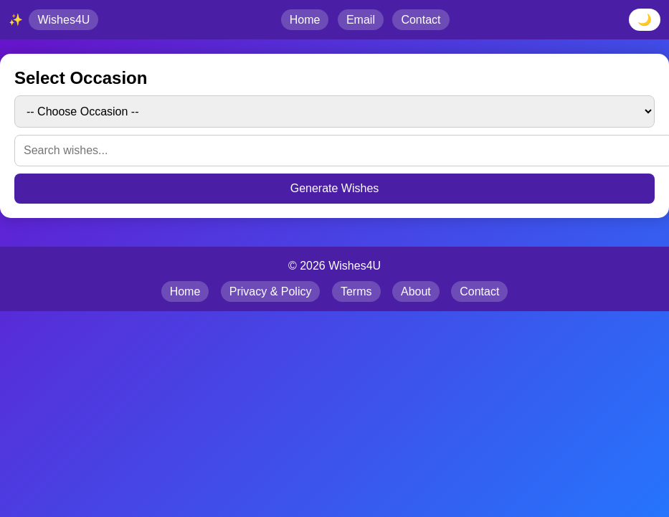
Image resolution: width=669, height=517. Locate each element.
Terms (356, 291)
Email (360, 20)
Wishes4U (63, 20)
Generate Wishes (334, 188)
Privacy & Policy (270, 291)
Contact (420, 20)
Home (305, 20)
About (416, 291)
